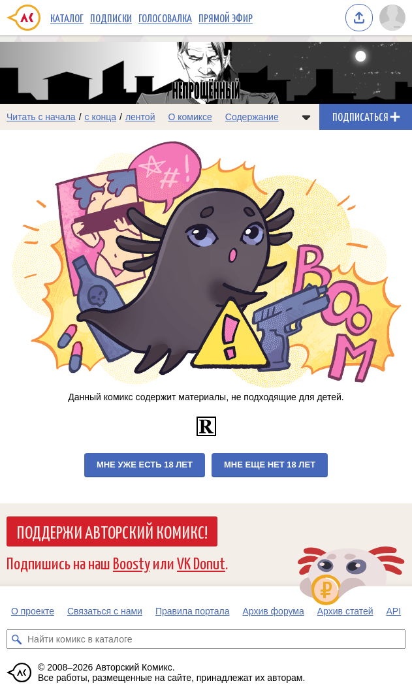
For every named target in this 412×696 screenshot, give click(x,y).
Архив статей (345, 611)
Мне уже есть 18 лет (145, 464)
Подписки (111, 17)
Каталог (67, 17)
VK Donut (201, 562)
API (394, 611)
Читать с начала (41, 117)
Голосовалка (165, 17)
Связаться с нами (104, 611)
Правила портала (192, 611)
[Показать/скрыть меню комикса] (306, 117)
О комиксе (190, 117)
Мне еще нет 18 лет (269, 464)
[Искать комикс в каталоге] (16, 639)
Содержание (252, 117)
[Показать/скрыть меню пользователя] (392, 17)
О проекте (32, 611)
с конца (101, 117)
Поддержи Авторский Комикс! (112, 531)
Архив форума (273, 611)
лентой (140, 117)
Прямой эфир (225, 17)
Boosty (131, 562)
